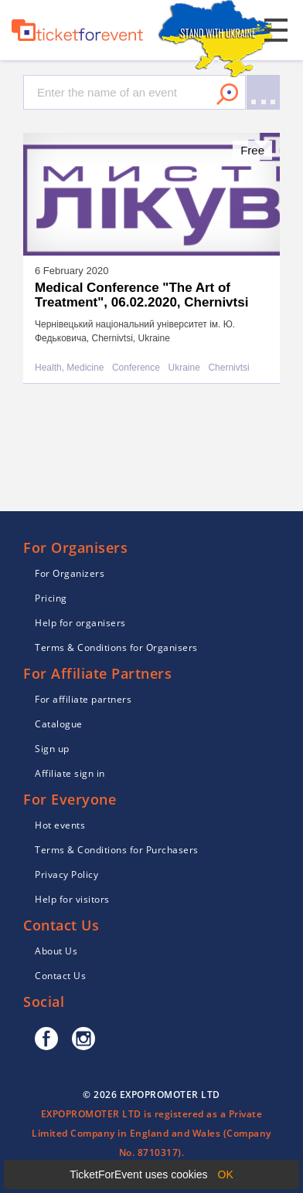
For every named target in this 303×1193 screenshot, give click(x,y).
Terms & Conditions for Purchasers (117, 849)
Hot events (60, 825)
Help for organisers (80, 622)
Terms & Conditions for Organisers (116, 647)
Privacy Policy (66, 874)
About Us (56, 950)
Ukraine (184, 368)
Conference (136, 368)
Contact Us (60, 975)
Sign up (52, 748)
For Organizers (69, 573)
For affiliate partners (83, 699)
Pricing (51, 598)
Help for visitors (72, 899)
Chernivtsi (228, 368)
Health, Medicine (69, 368)
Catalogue (59, 723)
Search (227, 94)
